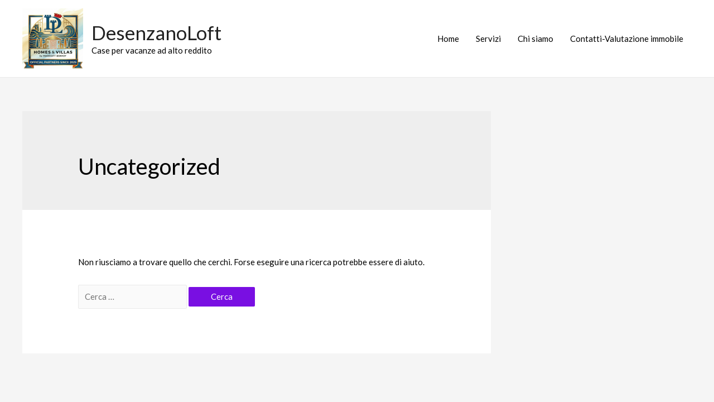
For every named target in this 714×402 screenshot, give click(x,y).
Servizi (488, 39)
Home (448, 39)
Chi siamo (535, 39)
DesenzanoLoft (156, 32)
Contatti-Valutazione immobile (626, 39)
